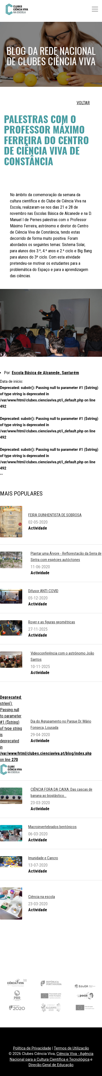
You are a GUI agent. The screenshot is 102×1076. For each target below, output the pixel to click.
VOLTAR (83, 102)
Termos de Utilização (71, 1048)
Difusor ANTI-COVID (43, 591)
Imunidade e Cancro (43, 858)
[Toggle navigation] (95, 9)
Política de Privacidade (32, 1048)
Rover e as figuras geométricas (51, 622)
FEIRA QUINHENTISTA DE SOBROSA (55, 515)
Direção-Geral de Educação (51, 1065)
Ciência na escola (41, 896)
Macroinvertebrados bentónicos (52, 826)
